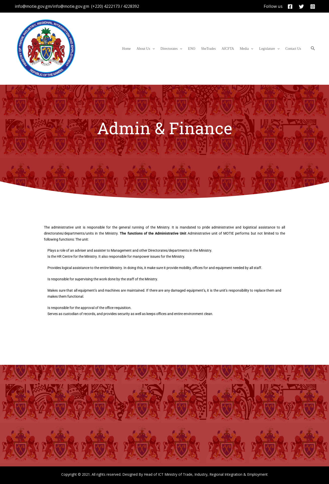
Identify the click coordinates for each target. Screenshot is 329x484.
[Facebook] (290, 6)
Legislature (272, 49)
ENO (202, 49)
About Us (161, 49)
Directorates (184, 49)
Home (143, 49)
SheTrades (217, 49)
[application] (167, 49)
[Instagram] (312, 6)
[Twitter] (301, 6)
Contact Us (294, 49)
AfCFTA (235, 49)
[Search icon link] (313, 49)
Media (251, 49)
